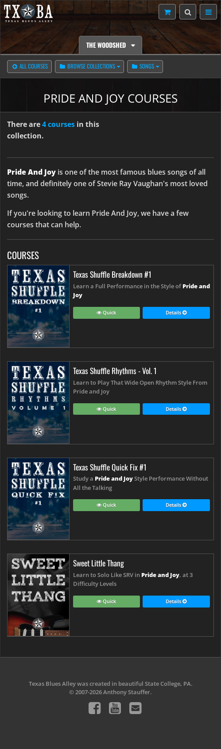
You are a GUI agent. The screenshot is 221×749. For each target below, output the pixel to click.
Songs (142, 67)
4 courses (58, 124)
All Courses (29, 67)
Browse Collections (87, 67)
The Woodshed (107, 45)
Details (176, 313)
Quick (106, 313)
